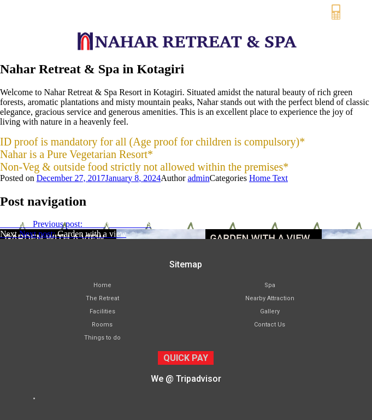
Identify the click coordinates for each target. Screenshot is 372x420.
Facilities (102, 311)
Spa (269, 285)
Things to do (102, 337)
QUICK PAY (185, 358)
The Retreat (102, 298)
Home (102, 285)
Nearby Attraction (269, 298)
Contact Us (269, 324)
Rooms (102, 324)
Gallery (270, 311)
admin (199, 178)
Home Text (268, 178)
